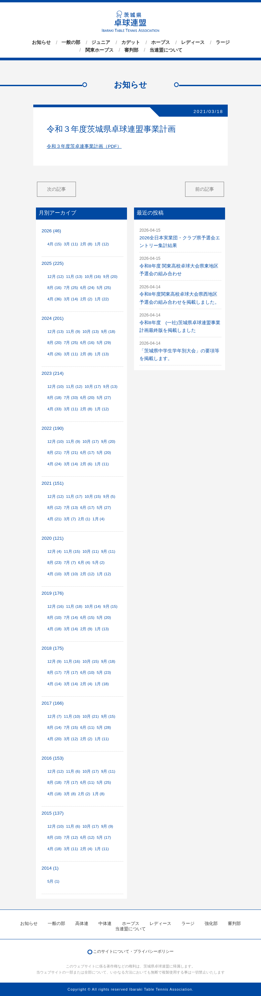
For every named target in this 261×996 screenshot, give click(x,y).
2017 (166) (53, 703)
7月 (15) (71, 727)
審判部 (131, 50)
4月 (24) (54, 464)
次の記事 (56, 189)
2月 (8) (86, 244)
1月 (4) (98, 519)
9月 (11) (108, 551)
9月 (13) (110, 387)
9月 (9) (107, 826)
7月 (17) (71, 672)
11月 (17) (74, 496)
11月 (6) (73, 771)
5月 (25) (104, 288)
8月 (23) (54, 563)
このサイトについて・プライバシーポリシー (133, 951)
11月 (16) (72, 661)
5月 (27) (104, 398)
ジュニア (100, 42)
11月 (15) (72, 551)
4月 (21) (54, 519)
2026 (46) (51, 230)
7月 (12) (71, 837)
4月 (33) (54, 409)
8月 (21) (54, 453)
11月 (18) (74, 606)
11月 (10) (72, 716)
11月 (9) (73, 332)
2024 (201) (53, 318)
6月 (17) (87, 453)
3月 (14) (71, 299)
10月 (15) (93, 496)
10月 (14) (93, 606)
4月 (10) (54, 574)
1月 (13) (102, 354)
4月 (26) (54, 354)
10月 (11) (90, 551)
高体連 (81, 923)
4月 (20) (54, 739)
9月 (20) (110, 277)
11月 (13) (74, 277)
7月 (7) (70, 563)
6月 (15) (87, 618)
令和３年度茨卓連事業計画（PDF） (84, 146)
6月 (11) (87, 727)
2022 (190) (53, 428)
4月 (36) (54, 299)
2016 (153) (53, 758)
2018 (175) (53, 648)
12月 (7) (54, 716)
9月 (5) (109, 496)
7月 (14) (71, 618)
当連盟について (165, 50)
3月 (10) (71, 574)
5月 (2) (98, 563)
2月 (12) (87, 574)
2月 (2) (86, 299)
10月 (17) (93, 387)
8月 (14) (54, 727)
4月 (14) (54, 684)
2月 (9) (86, 629)
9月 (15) (110, 606)
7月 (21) (71, 453)
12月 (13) (55, 332)
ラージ (223, 42)
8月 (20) (54, 343)
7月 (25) (71, 288)
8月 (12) (54, 508)
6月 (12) (87, 837)
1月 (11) (102, 464)
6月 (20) (87, 398)
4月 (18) (54, 629)
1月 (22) (102, 299)
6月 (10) (87, 672)
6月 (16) (87, 343)
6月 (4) (84, 563)
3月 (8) (70, 794)
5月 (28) (104, 727)
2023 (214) (53, 373)
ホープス (160, 42)
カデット (130, 42)
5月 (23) (104, 672)
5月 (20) (104, 453)
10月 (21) (90, 716)
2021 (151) (53, 483)
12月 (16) (55, 606)
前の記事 (204, 189)
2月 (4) (86, 684)
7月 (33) (71, 398)
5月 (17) (104, 837)
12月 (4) (54, 551)
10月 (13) (90, 332)
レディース (193, 42)
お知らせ (41, 42)
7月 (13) (71, 508)
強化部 (211, 923)
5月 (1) (53, 881)
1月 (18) (102, 684)
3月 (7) (70, 519)
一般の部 (70, 42)
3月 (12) (71, 739)
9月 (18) (108, 332)
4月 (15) (54, 244)
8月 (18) (54, 398)
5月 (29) (104, 343)
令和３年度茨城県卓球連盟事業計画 (111, 128)
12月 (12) (55, 277)
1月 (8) (98, 794)
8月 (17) (54, 672)
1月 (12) (102, 244)
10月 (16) (93, 277)
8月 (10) (54, 618)
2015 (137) (53, 813)
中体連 (105, 923)
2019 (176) (53, 593)
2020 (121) (53, 538)
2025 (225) (53, 263)
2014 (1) (50, 868)
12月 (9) (54, 661)
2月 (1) (84, 519)
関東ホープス (99, 50)
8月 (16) (54, 288)
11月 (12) (74, 387)
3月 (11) (71, 244)
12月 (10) (55, 387)
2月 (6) (86, 464)
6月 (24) (87, 288)
